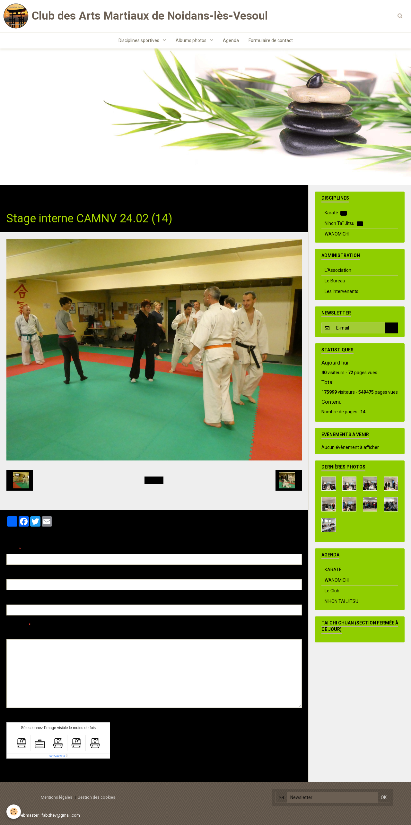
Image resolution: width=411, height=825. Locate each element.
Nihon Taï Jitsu (344, 223)
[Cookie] (13, 811)
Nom (11, 549)
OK (392, 328)
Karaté (336, 213)
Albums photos (191, 40)
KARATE (333, 569)
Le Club (332, 590)
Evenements (86, 195)
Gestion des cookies (96, 797)
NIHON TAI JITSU (341, 601)
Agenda (231, 40)
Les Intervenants (341, 291)
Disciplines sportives (139, 40)
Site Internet (19, 599)
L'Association (338, 270)
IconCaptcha (57, 755)
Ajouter (20, 770)
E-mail (13, 574)
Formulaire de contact (271, 40)
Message (16, 625)
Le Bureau (335, 280)
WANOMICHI (337, 233)
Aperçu (120, 634)
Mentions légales (56, 797)
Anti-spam (17, 717)
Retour (154, 480)
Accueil (14, 195)
